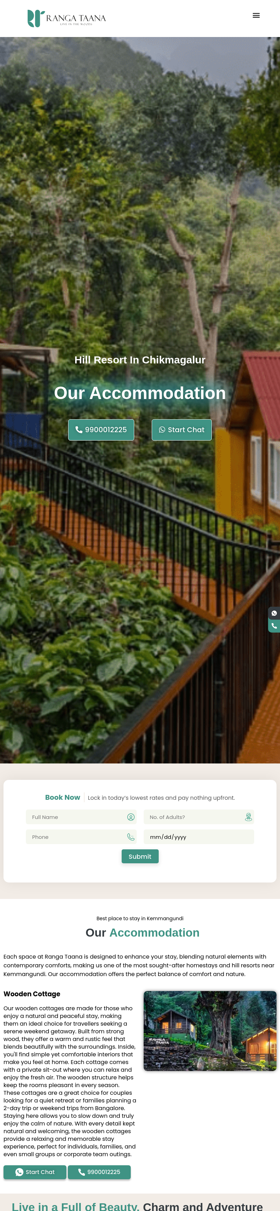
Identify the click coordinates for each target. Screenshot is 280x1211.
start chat (181, 430)
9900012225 (101, 430)
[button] (256, 15)
